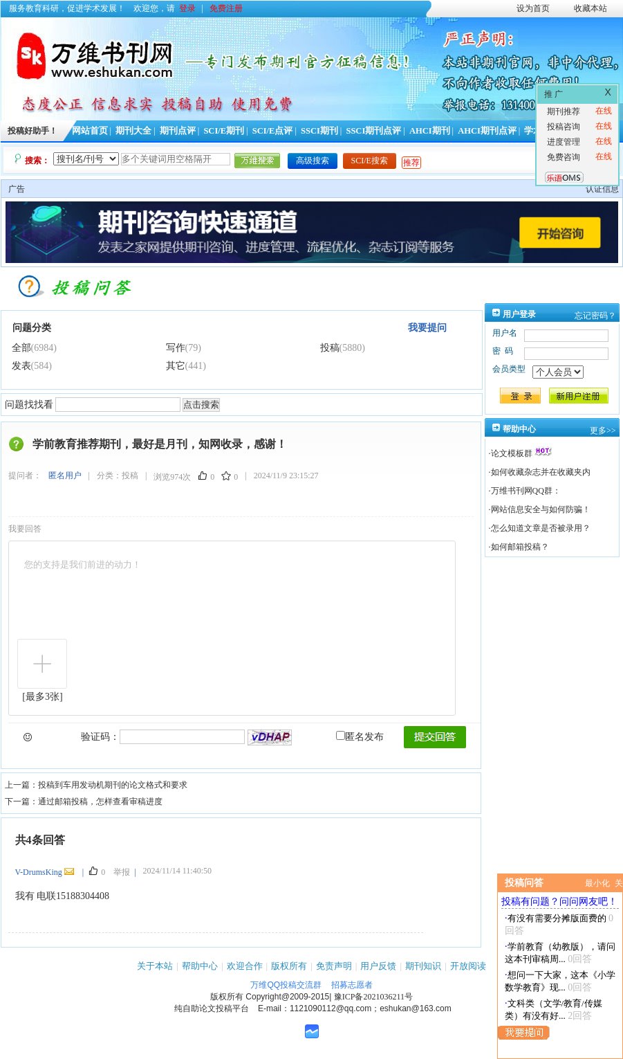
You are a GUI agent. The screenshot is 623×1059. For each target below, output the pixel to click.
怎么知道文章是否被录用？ (541, 528)
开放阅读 (468, 966)
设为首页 (533, 8)
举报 (121, 872)
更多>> (603, 430)
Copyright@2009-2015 (287, 997)
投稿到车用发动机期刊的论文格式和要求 (112, 785)
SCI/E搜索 (369, 160)
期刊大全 (133, 131)
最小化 (597, 883)
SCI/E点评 (272, 131)
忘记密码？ (595, 315)
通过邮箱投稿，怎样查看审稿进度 (100, 801)
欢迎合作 (245, 966)
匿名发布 (360, 737)
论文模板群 (511, 453)
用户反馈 (378, 966)
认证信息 (602, 189)
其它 (175, 366)
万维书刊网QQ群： (526, 491)
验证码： (100, 737)
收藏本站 (590, 8)
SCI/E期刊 (223, 131)
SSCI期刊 (319, 131)
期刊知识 (423, 966)
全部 (21, 348)
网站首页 (90, 131)
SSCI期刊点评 (373, 131)
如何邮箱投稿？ (520, 547)
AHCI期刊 (429, 131)
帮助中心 (200, 966)
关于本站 (155, 966)
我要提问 (427, 328)
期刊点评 (178, 131)
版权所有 (289, 966)
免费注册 (226, 8)
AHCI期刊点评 (487, 131)
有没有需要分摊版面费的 (557, 918)
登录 (187, 8)
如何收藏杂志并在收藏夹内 (541, 472)
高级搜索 (312, 160)
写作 (175, 348)
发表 (21, 366)
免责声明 (334, 966)
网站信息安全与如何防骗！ (541, 509)
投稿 (330, 348)
